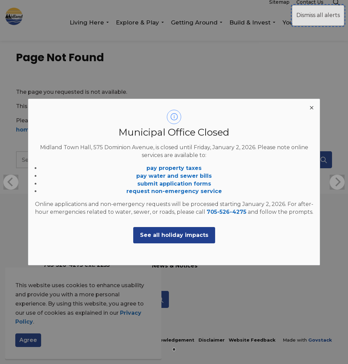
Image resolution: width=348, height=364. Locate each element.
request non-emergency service (174, 191)
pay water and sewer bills (174, 176)
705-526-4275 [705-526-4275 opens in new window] (226, 212)
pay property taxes (174, 168)
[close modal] (311, 107)
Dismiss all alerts (318, 15)
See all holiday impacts (174, 235)
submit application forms (174, 183)
